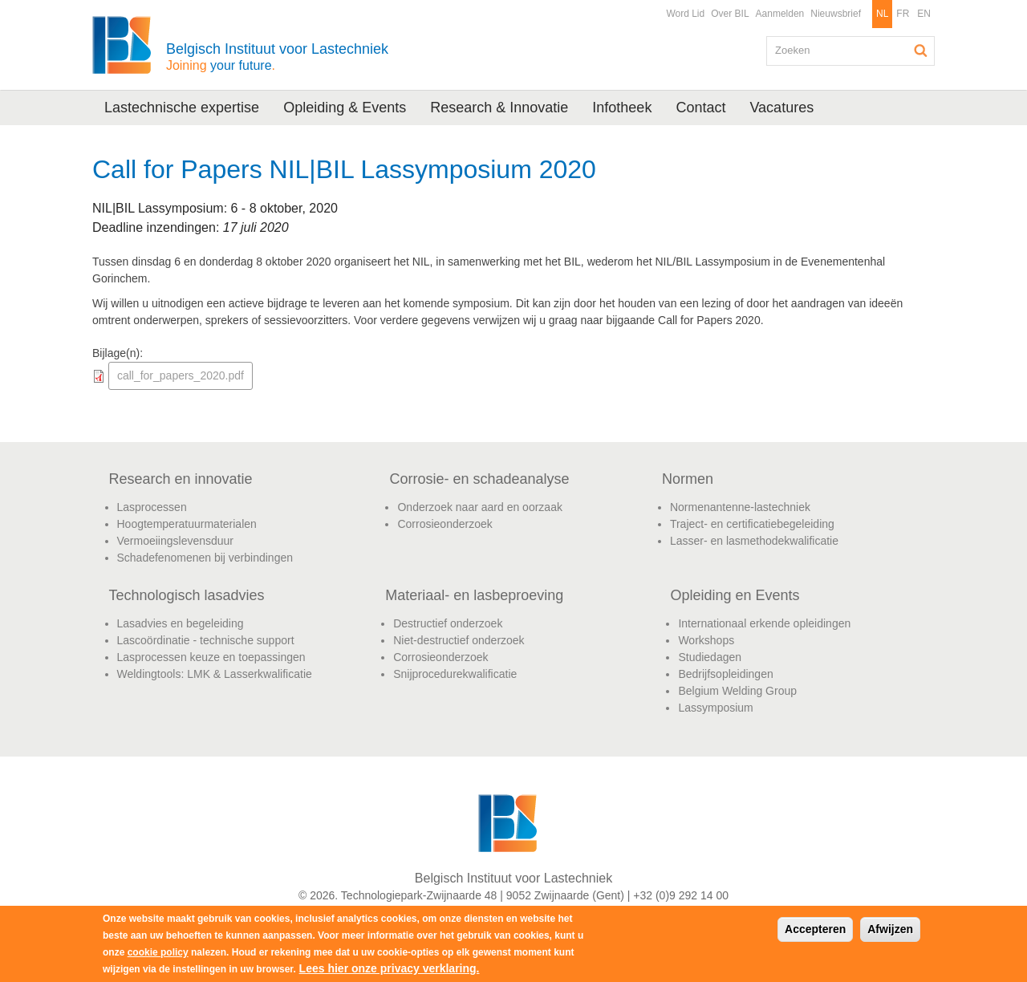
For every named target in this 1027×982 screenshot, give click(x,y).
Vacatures (781, 107)
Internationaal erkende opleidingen (764, 623)
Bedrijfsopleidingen (725, 674)
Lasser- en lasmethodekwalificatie (754, 540)
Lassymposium (715, 707)
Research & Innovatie (499, 107)
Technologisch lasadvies (187, 595)
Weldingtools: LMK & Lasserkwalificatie (214, 674)
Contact (700, 107)
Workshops (706, 640)
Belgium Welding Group (737, 690)
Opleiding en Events (734, 595)
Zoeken (921, 51)
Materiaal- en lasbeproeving (474, 595)
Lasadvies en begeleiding (180, 623)
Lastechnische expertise (181, 107)
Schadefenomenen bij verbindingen (205, 557)
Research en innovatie (181, 479)
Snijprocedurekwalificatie (455, 674)
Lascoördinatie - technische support (205, 640)
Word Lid (685, 13)
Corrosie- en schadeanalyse (479, 479)
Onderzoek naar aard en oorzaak (479, 507)
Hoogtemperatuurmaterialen (187, 523)
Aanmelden (780, 13)
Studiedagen (709, 657)
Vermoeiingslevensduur (175, 540)
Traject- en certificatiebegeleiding (752, 523)
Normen (687, 479)
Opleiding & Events (344, 107)
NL (882, 13)
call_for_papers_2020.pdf (180, 375)
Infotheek (622, 107)
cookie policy (158, 952)
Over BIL (730, 13)
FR (902, 13)
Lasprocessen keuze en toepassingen (211, 657)
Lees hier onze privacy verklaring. (389, 968)
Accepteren (815, 929)
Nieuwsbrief (835, 13)
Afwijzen (890, 929)
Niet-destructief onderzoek (458, 640)
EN (924, 13)
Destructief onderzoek (447, 623)
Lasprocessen (152, 507)
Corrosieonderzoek (444, 523)
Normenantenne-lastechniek (740, 507)
